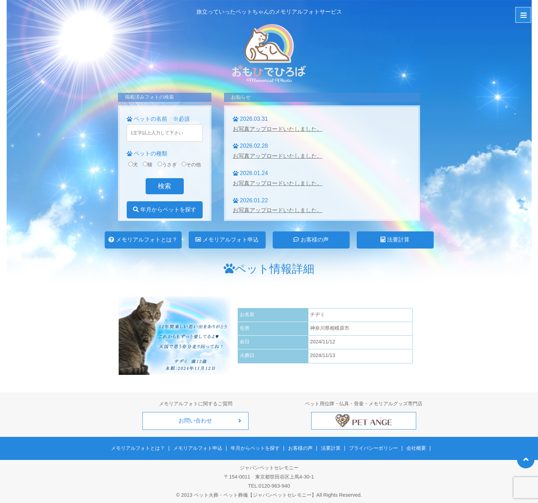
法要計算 (394, 240)
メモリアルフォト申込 (226, 240)
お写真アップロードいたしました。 (277, 129)
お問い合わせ (195, 421)
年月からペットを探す (164, 209)
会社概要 (416, 448)
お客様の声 (310, 240)
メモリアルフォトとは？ (143, 240)
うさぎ (167, 164)
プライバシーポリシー (373, 448)
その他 (191, 164)
